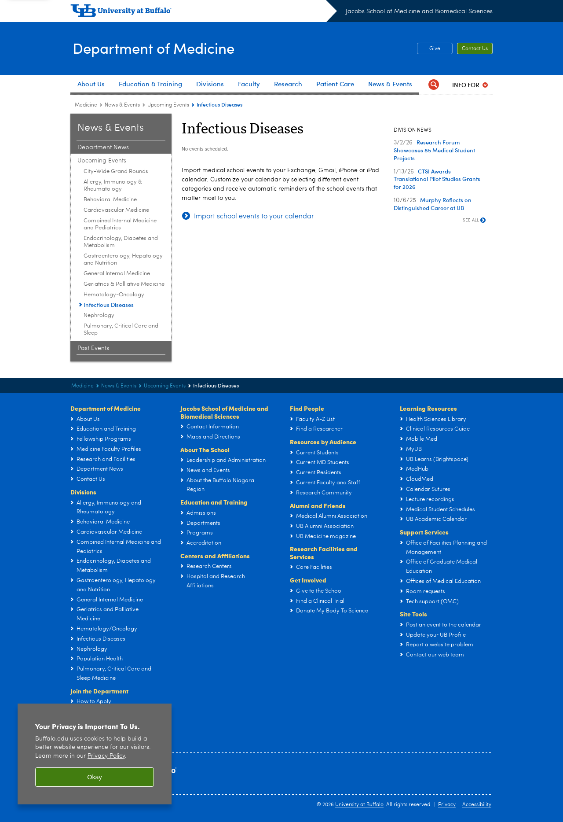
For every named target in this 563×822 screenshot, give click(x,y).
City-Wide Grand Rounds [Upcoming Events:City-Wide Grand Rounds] (116, 171)
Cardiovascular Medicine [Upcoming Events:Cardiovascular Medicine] (116, 210)
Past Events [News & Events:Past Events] (93, 348)
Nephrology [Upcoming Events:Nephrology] (99, 315)
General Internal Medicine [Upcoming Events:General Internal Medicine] (117, 273)
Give (434, 49)
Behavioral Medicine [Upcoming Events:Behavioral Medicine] (110, 200)
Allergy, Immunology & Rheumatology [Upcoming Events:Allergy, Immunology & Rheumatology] (113, 185)
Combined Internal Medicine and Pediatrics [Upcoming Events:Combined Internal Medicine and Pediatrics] (120, 224)
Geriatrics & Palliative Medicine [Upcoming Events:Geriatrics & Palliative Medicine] (124, 284)
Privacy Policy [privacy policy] (106, 756)
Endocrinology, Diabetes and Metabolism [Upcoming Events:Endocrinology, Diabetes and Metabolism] (121, 242)
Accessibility (476, 804)
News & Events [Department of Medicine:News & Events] (122, 105)
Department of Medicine (159, 48)
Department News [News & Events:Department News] (103, 147)
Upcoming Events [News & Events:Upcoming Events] (168, 105)
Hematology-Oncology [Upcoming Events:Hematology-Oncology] (114, 295)
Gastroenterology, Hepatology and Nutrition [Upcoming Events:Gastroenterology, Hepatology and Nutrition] (123, 259)
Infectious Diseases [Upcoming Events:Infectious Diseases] (109, 304)
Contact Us (475, 49)
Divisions (83, 491)
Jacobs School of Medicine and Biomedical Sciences (419, 11)
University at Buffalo (359, 804)
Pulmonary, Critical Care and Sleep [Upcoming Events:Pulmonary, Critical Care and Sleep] (121, 329)
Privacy (447, 804)
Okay (94, 777)
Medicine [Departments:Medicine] (86, 105)
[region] (95, 754)
